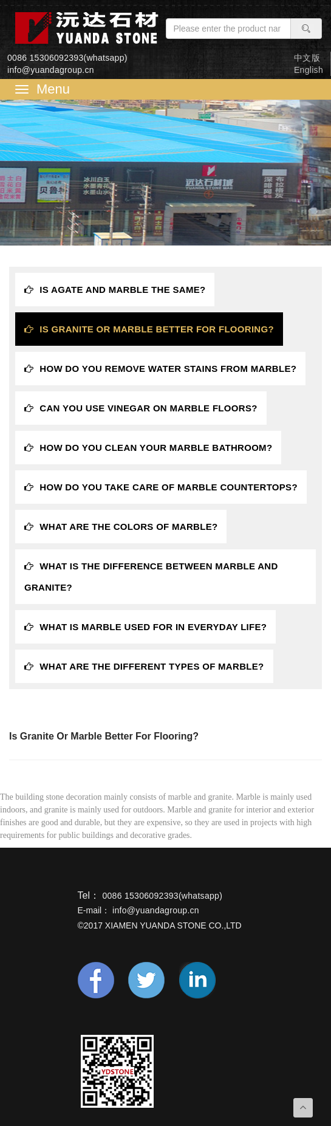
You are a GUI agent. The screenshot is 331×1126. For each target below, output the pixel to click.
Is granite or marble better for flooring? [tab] (149, 329)
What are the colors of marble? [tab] (120, 526)
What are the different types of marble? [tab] (144, 666)
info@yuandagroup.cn (50, 70)
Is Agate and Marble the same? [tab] (114, 289)
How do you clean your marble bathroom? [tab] (148, 447)
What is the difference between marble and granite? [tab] (151, 576)
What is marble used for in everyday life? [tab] (145, 627)
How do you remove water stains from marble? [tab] (160, 368)
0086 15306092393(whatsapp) (67, 58)
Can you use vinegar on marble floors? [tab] (141, 408)
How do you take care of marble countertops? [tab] (161, 487)
